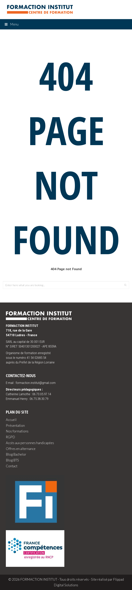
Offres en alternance (20, 449)
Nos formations (17, 431)
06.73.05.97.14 (41, 394)
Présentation (15, 425)
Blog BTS (12, 460)
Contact (11, 466)
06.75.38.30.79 (39, 399)
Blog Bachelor (16, 454)
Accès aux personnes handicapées (30, 443)
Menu (11, 24)
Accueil (11, 420)
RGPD (10, 437)
